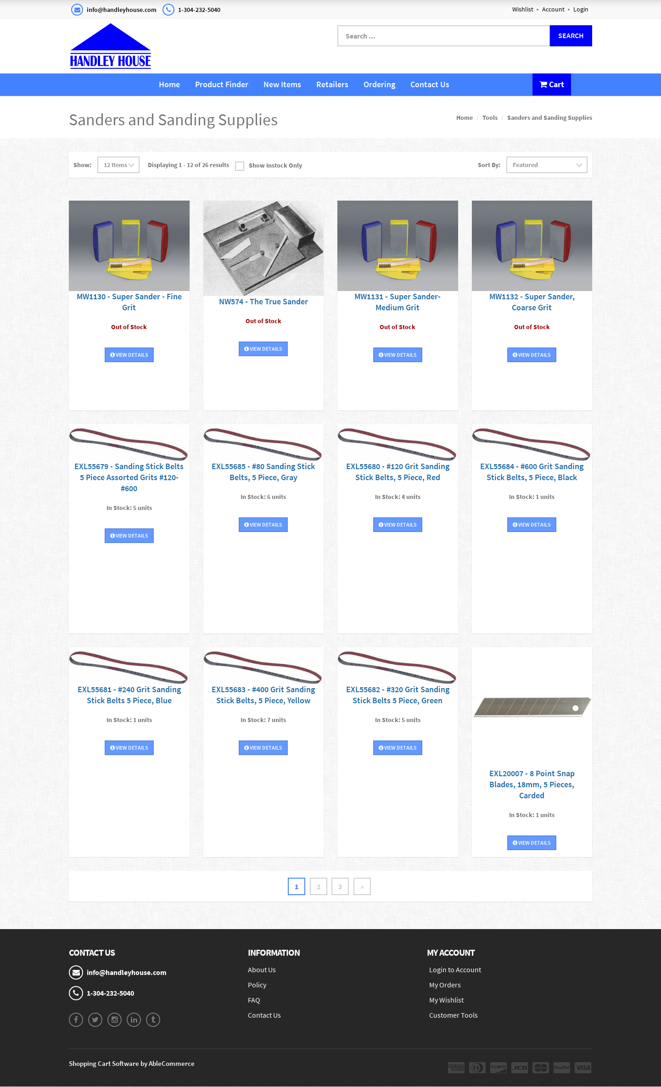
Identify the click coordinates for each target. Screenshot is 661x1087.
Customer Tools (453, 1015)
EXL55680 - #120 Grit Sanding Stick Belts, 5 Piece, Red (397, 471)
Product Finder (221, 84)
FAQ (254, 999)
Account (553, 9)
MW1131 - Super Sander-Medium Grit (397, 302)
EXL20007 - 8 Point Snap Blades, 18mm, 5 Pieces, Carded (532, 784)
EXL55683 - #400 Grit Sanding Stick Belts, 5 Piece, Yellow (263, 695)
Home (169, 84)
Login (580, 9)
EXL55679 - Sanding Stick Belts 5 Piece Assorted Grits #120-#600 (129, 476)
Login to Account (455, 970)
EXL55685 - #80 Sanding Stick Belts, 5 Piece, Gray (263, 471)
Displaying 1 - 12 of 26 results (188, 165)
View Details (129, 354)
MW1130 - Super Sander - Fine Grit (129, 302)
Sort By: (489, 165)
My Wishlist (446, 999)
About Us (262, 970)
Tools (490, 117)
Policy (257, 984)
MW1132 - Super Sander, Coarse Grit (532, 302)
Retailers (332, 84)
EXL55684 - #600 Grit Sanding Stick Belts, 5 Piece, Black (531, 471)
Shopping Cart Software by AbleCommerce (132, 1063)
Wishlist (522, 9)
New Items (282, 84)
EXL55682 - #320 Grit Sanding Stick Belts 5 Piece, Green (397, 695)
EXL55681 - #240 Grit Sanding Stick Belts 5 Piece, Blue (129, 695)
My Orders (445, 984)
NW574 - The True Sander (263, 301)
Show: (82, 165)
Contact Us (429, 84)
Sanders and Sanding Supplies (549, 117)
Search (571, 35)
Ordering (379, 84)
